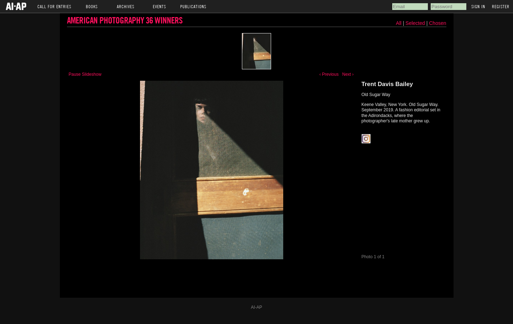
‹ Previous (328, 74)
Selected (415, 23)
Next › (347, 74)
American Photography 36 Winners (124, 20)
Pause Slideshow (85, 74)
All (398, 23)
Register (500, 6)
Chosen (437, 23)
